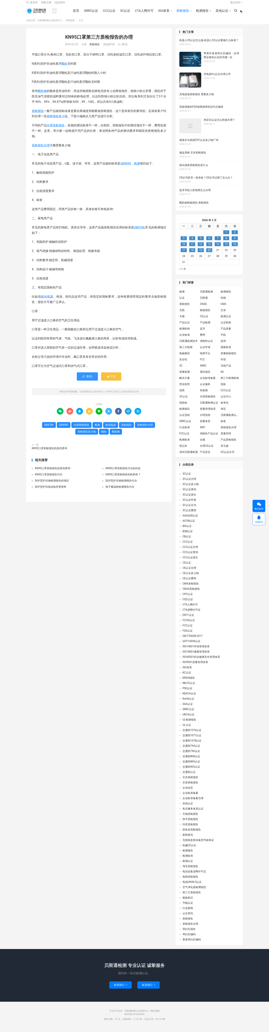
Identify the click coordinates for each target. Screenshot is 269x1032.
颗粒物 (42, 95)
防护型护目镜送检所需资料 (50, 490)
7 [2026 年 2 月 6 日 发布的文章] (218, 242)
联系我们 (120, 988)
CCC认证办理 (190, 550)
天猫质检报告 (190, 817)
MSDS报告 (189, 681)
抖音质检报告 (190, 828)
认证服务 (205, 387)
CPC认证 (188, 597)
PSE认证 (187, 692)
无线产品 (226, 369)
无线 (182, 313)
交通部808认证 (191, 760)
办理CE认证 (207, 449)
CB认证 (187, 540)
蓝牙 (202, 332)
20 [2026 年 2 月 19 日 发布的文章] (209, 254)
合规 (202, 443)
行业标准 (184, 431)
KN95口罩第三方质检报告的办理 (99, 41)
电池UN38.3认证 (192, 885)
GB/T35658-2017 (192, 639)
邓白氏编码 (189, 938)
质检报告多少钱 (57, 120)
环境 (223, 363)
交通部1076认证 (192, 734)
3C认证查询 (189, 493)
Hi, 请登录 (32, 4)
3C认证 (125, 13)
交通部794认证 (191, 749)
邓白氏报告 (189, 932)
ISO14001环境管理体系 (196, 650)
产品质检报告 (228, 443)
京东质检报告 (190, 781)
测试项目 (205, 375)
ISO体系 (163, 13)
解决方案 (184, 381)
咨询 (223, 344)
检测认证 (226, 320)
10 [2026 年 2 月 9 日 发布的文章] (183, 248)
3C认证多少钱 (191, 488)
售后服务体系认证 (193, 812)
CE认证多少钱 (191, 577)
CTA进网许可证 (191, 613)
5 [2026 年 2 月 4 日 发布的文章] (200, 242)
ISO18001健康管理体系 (196, 655)
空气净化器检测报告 (194, 891)
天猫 (182, 320)
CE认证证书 (227, 455)
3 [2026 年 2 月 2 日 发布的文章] (183, 242)
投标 (223, 387)
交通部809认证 (191, 765)
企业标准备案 (208, 381)
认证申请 (205, 350)
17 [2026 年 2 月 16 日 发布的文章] (183, 254)
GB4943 (125, 167)
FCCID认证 (189, 624)
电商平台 (205, 357)
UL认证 (187, 728)
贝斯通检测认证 (209, 406)
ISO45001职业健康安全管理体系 (201, 660)
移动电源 (47, 300)
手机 (223, 338)
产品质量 (226, 332)
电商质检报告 (190, 880)
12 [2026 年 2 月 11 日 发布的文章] (200, 248)
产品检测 (205, 326)
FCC (202, 363)
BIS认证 (187, 529)
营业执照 (184, 387)
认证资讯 (188, 917)
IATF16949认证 (191, 645)
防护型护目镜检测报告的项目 (52, 484)
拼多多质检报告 (192, 833)
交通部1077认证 (192, 739)
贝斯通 (204, 301)
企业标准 (184, 338)
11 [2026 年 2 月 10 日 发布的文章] (192, 248)
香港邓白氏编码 (192, 943)
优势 (182, 394)
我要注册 (46, 4)
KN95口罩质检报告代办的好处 (123, 471)
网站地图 (155, 1014)
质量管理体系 (208, 412)
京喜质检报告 (190, 786)
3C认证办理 (189, 482)
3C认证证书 (189, 508)
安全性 (183, 363)
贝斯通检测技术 (188, 344)
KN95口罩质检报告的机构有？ (123, 478)
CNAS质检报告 (191, 592)
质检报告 (182, 13)
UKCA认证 (188, 718)
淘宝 (223, 412)
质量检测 (184, 375)
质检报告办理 (41, 149)
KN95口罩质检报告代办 (48, 478)
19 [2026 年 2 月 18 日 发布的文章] (200, 254)
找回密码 (60, 4)
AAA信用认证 (190, 519)
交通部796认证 (191, 754)
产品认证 (184, 326)
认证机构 (226, 326)
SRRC (203, 369)
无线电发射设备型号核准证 (198, 843)
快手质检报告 (190, 823)
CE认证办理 (189, 571)
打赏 (111, 380)
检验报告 (205, 313)
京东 (223, 313)
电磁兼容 (184, 357)
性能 (223, 301)
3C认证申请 (189, 503)
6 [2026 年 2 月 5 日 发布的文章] (209, 242)
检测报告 (201, 13)
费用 (202, 338)
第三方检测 (185, 350)
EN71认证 (188, 618)
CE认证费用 (189, 582)
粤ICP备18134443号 (134, 1018)
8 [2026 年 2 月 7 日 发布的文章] (226, 242)
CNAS (203, 307)
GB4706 (139, 231)
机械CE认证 (189, 849)
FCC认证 (184, 437)
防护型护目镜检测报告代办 (121, 484)
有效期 (204, 394)
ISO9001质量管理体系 (195, 666)
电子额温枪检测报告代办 (120, 490)
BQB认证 (188, 535)
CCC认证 (108, 13)
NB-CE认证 (189, 686)
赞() (123, 48)
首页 (75, 13)
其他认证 (221, 13)
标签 (223, 424)
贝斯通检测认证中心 (230, 418)
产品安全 (205, 455)
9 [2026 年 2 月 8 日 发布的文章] (235, 242)
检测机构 (184, 332)
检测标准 (184, 443)
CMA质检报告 (191, 587)
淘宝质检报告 (190, 870)
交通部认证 (189, 775)
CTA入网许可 (143, 13)
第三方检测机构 (230, 381)
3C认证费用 (189, 514)
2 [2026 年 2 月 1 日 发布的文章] (235, 236)
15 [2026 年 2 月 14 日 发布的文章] (226, 248)
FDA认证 (188, 634)
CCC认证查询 (190, 556)
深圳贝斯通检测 (188, 455)
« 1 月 (182, 272)
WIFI (202, 431)
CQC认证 (188, 603)
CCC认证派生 (190, 561)
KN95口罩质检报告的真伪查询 (49, 452)
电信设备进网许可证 (194, 875)
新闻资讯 (188, 838)
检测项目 (184, 412)
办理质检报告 (56, 129)
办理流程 (205, 418)
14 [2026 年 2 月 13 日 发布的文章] (217, 248)
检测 (137, 167)
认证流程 (184, 418)
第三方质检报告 (192, 896)
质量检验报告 (228, 357)
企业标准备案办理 (193, 802)
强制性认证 (206, 344)
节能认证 (188, 906)
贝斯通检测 (206, 295)
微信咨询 (235, 4)
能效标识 (188, 901)
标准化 (224, 406)
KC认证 (187, 676)
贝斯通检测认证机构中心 (37, 13)
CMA (223, 307)
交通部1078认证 (192, 744)
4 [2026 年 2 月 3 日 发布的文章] (192, 242)
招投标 (183, 406)
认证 (182, 301)
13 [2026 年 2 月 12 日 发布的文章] (209, 248)
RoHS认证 (188, 702)
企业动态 (188, 791)
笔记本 (183, 449)
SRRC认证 (90, 13)
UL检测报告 (189, 723)
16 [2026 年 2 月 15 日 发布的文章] (234, 248)
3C (181, 369)
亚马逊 (224, 449)
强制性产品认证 (209, 437)
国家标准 (226, 350)
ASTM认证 (189, 524)
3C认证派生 (189, 498)
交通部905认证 (191, 770)
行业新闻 (188, 912)
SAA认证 (188, 707)
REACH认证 (189, 697)
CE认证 (204, 320)
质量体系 (205, 424)
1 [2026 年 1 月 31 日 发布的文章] (226, 236)
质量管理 (226, 437)
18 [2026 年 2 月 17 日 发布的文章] (192, 254)
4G (222, 375)
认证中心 (226, 400)
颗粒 (64, 67)
